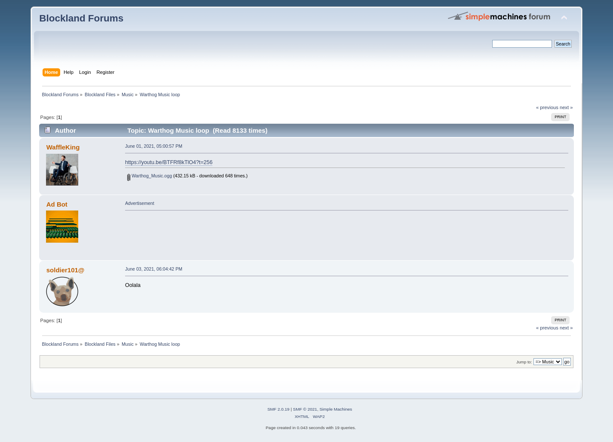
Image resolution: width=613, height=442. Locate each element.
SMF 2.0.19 (278, 409)
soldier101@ (65, 270)
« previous (547, 107)
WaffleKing (63, 147)
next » (566, 107)
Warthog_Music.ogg (149, 175)
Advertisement (139, 203)
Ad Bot (56, 204)
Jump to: (524, 362)
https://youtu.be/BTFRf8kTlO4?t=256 (168, 162)
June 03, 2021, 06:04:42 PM (153, 268)
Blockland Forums (81, 18)
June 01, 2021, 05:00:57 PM (153, 146)
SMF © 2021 (305, 409)
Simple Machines (335, 409)
